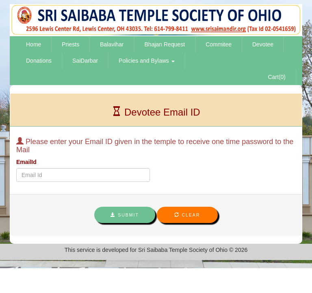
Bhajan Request (165, 44)
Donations (39, 60)
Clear (187, 214)
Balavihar (112, 44)
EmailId (26, 162)
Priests (70, 44)
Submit (124, 214)
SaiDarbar (85, 60)
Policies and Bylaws (147, 60)
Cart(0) (277, 77)
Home (33, 44)
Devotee (262, 44)
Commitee (219, 44)
